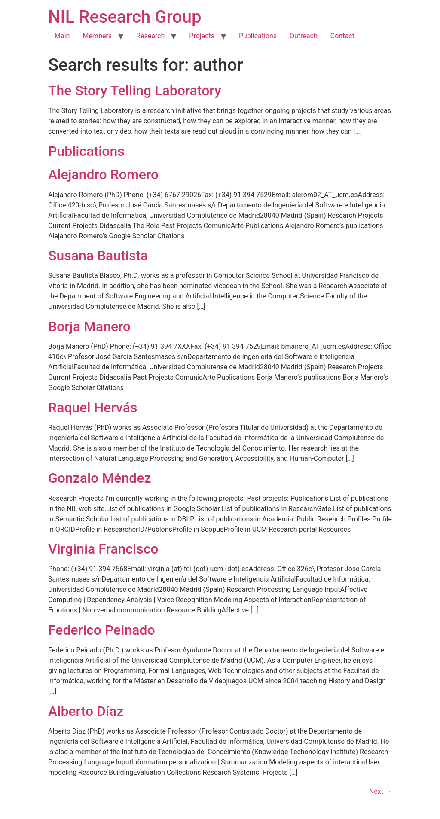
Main (62, 36)
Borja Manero (89, 326)
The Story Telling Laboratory (134, 90)
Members (97, 36)
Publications (258, 36)
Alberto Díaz (86, 711)
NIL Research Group (125, 17)
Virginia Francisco (103, 549)
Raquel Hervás (92, 407)
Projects (201, 36)
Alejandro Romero (103, 174)
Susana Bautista (98, 255)
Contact (342, 36)
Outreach (304, 36)
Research (150, 36)
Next (380, 791)
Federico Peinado (101, 630)
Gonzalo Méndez (99, 478)
